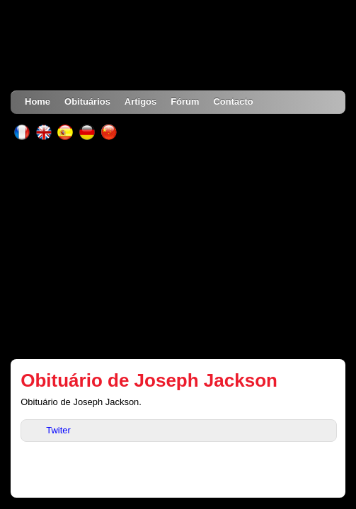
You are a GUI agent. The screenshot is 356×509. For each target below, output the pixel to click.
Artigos (140, 101)
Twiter (58, 430)
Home (37, 101)
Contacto (233, 101)
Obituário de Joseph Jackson (149, 380)
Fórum (185, 101)
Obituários (87, 101)
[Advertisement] (178, 250)
